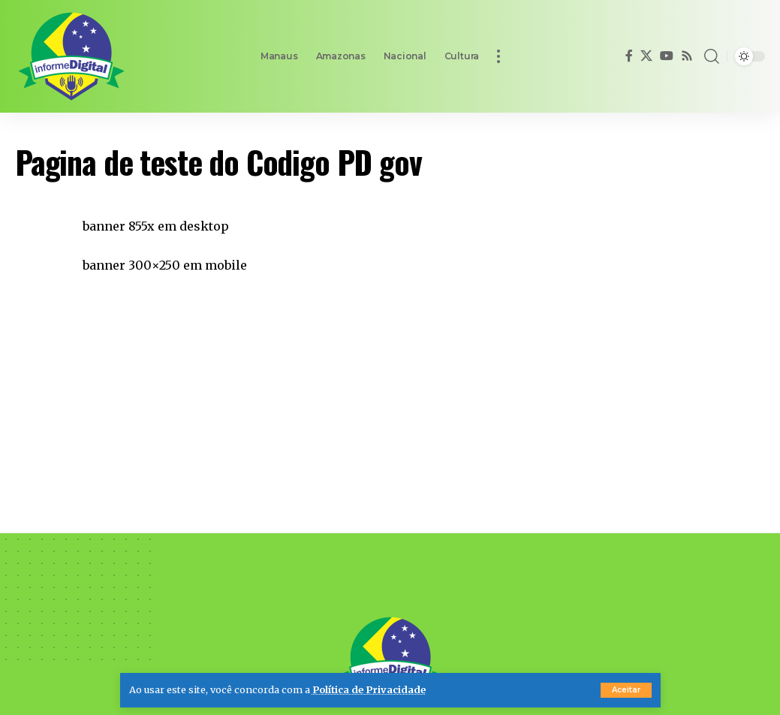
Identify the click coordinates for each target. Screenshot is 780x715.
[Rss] (687, 56)
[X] (646, 56)
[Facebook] (629, 56)
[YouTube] (666, 56)
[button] (626, 690)
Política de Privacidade (369, 689)
